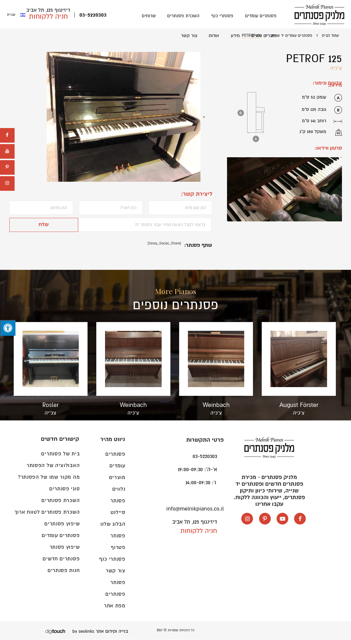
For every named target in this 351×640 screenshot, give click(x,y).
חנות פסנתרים (64, 571)
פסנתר (117, 583)
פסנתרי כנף (223, 16)
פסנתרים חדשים (61, 559)
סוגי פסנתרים (64, 489)
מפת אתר (114, 606)
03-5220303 (92, 15)
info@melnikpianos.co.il (195, 509)
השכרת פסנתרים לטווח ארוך (47, 512)
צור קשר (191, 36)
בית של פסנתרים (60, 454)
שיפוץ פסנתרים (62, 524)
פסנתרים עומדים (261, 16)
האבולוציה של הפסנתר (53, 466)
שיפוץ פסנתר (65, 547)
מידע (236, 36)
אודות (215, 36)
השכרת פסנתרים (185, 16)
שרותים (151, 16)
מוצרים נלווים (264, 36)
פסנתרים (115, 594)
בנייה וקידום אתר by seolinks (100, 631)
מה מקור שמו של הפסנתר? (49, 477)
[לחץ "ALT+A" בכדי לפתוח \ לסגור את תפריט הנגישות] (7, 328)
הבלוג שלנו (112, 524)
